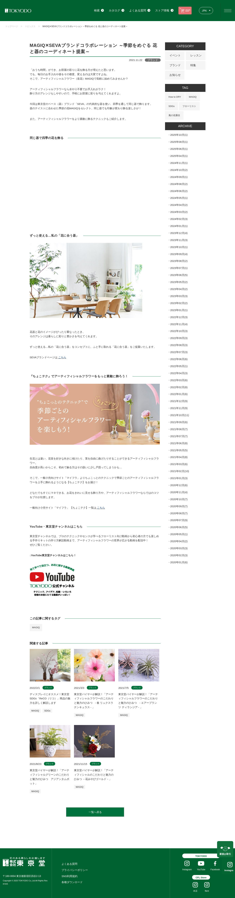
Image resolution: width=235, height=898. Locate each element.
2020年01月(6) (179, 562)
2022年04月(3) (179, 373)
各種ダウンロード (72, 882)
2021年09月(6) (179, 422)
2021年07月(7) (179, 436)
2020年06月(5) (179, 527)
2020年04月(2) (179, 541)
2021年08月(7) (179, 429)
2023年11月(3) (179, 240)
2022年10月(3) (179, 330)
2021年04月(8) (179, 457)
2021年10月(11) (179, 415)
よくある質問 (69, 863)
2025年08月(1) (179, 141)
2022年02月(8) (179, 387)
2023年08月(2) (179, 260)
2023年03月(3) (179, 296)
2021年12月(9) (179, 401)
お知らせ (175, 74)
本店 (195, 891)
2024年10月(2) (179, 169)
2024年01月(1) (179, 225)
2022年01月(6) (179, 394)
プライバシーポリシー (75, 869)
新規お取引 (225, 851)
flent (207, 891)
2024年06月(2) (179, 191)
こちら (62, 357)
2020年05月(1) (179, 534)
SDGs (172, 106)
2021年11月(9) (179, 408)
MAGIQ (36, 627)
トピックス (30, 26)
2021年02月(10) (179, 471)
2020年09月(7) (179, 506)
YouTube (201, 869)
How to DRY (175, 97)
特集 (193, 65)
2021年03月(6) (179, 464)
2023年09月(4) (179, 254)
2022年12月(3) (179, 317)
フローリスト (189, 106)
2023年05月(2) (179, 281)
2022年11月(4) (179, 324)
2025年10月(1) (179, 134)
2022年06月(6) (179, 359)
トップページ (11, 26)
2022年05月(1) (179, 366)
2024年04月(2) (179, 204)
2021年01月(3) (179, 478)
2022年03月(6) (179, 380)
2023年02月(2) (179, 303)
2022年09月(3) (179, 338)
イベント (175, 55)
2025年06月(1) (179, 148)
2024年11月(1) (179, 162)
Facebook (215, 869)
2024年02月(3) (179, 218)
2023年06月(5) (179, 274)
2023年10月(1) (179, 247)
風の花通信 (174, 115)
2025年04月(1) (179, 155)
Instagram (225, 870)
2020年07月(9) (179, 520)
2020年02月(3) (179, 555)
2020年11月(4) (179, 492)
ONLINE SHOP (183, 10)
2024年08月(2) (179, 183)
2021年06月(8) (179, 443)
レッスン (196, 55)
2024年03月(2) (179, 211)
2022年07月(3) (179, 352)
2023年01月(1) (179, 310)
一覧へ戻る (95, 812)
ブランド (175, 65)
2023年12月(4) (179, 232)
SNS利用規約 (70, 876)
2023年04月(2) (179, 289)
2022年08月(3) (179, 345)
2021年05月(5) (179, 450)
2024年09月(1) (179, 176)
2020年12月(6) (179, 485)
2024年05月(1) (179, 197)
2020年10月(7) (179, 499)
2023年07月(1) (179, 267)
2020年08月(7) (179, 513)
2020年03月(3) (179, 548)
